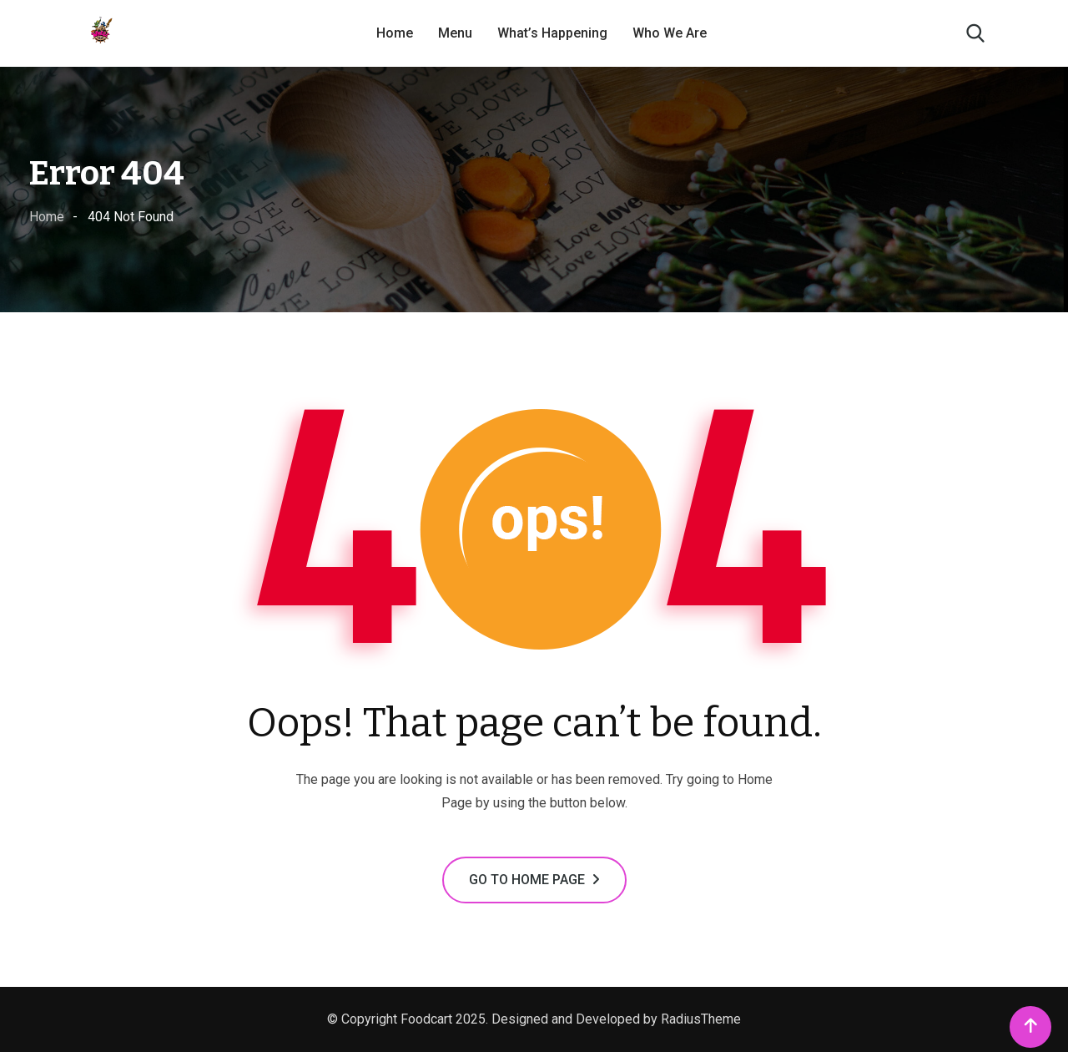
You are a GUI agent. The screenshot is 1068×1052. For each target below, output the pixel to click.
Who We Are (669, 33)
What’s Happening (552, 33)
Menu (455, 33)
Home (394, 33)
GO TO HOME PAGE (534, 880)
